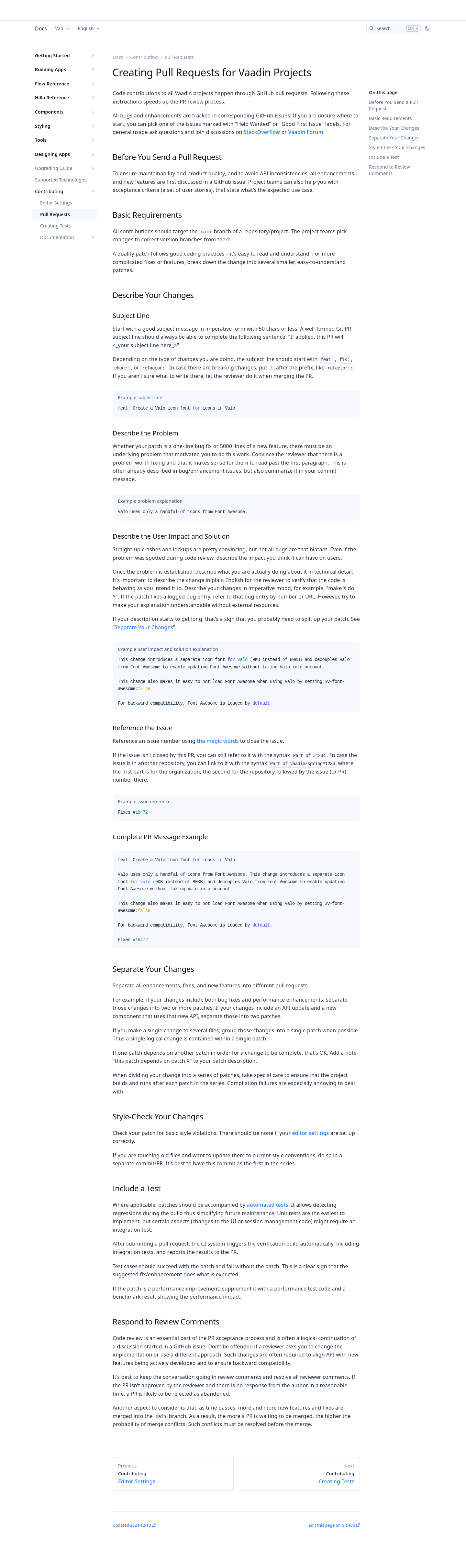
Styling (42, 126)
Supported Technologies (61, 180)
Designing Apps (52, 154)
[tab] (140, 397)
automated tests (267, 1204)
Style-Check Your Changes (397, 147)
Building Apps (50, 69)
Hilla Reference (52, 97)
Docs (41, 28)
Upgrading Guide (53, 168)
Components (49, 112)
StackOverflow (262, 132)
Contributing (49, 191)
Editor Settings (56, 203)
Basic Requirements (390, 118)
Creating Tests (55, 226)
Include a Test (384, 157)
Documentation (57, 237)
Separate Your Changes (394, 138)
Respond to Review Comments (389, 170)
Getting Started (52, 55)
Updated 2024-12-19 (132, 1525)
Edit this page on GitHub (332, 1525)
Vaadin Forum (305, 132)
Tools (41, 140)
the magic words (218, 740)
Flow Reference (52, 84)
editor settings (310, 1133)
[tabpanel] (236, 411)
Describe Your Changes (394, 128)
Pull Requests (55, 214)
